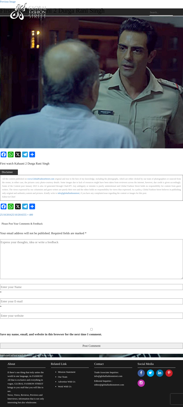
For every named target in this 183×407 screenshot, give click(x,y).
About (11, 364)
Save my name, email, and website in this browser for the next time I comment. (51, 334)
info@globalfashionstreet (69, 193)
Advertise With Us (66, 381)
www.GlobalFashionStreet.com (40, 179)
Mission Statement (66, 372)
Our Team (62, 376)
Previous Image (8, 1)
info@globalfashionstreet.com (108, 376)
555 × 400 (28, 214)
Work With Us (64, 386)
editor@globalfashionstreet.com (109, 384)
